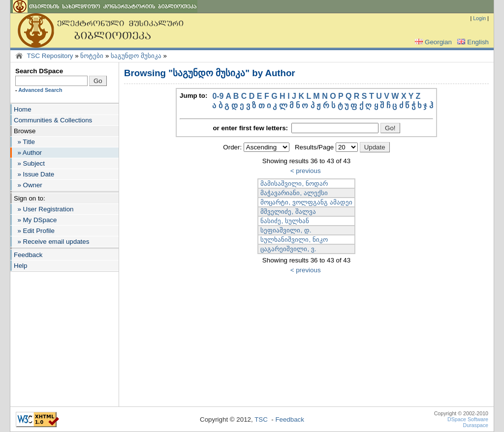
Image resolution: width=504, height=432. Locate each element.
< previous (305, 170)
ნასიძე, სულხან (284, 221)
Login (479, 18)
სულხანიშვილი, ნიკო (293, 239)
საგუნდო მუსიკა (136, 55)
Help (20, 265)
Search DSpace (39, 71)
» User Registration (43, 209)
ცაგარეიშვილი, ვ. (288, 249)
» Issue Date (34, 174)
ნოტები (91, 55)
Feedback (28, 255)
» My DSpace (35, 220)
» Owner (28, 185)
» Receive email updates (51, 241)
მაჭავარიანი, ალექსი (293, 193)
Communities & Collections (53, 120)
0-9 (217, 96)
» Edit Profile (34, 230)
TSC (261, 419)
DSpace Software (467, 419)
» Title (24, 141)
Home (23, 109)
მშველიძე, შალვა (287, 211)
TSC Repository (50, 55)
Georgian (432, 42)
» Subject (29, 163)
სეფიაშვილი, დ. (285, 230)
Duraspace (475, 425)
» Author (28, 152)
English (472, 42)
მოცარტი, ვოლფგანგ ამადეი (306, 202)
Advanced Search (40, 90)
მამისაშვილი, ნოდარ (293, 183)
